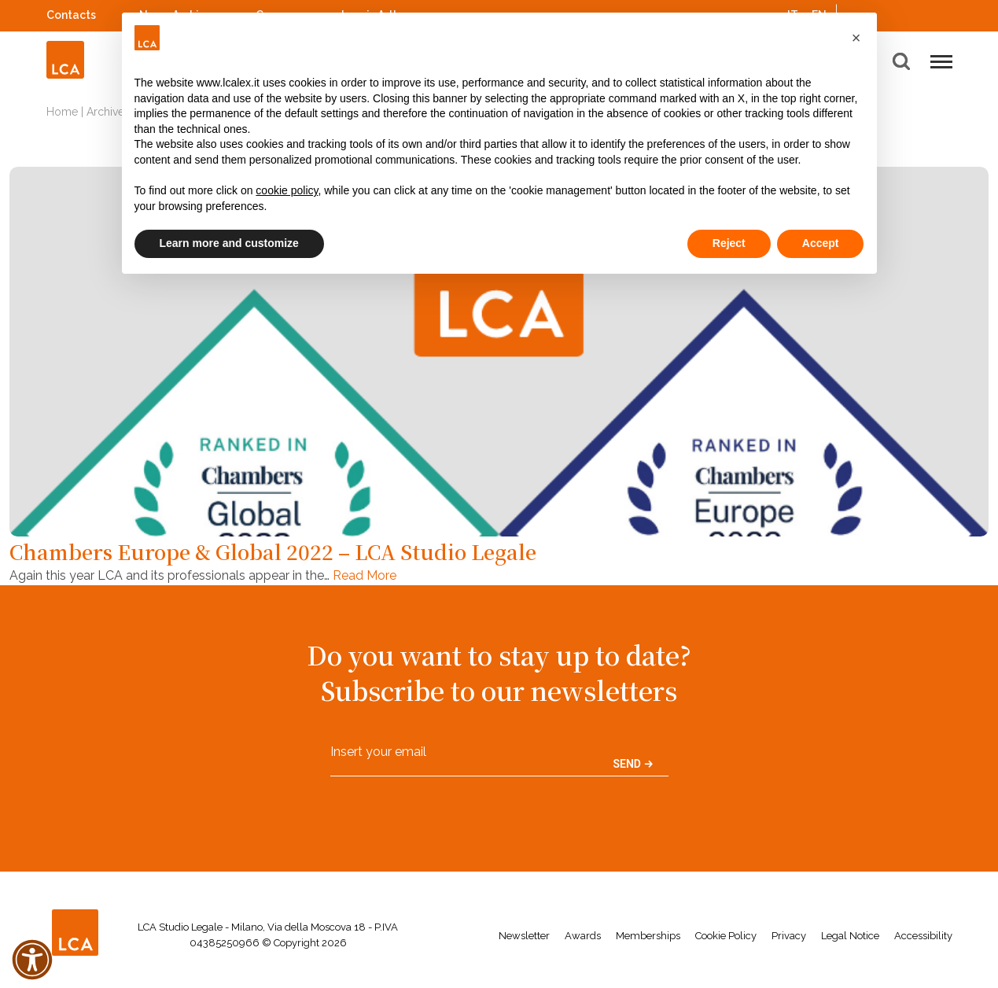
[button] (856, 37)
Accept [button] (820, 243)
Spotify (903, 13)
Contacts (71, 14)
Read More (364, 575)
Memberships (648, 936)
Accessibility (923, 936)
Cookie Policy (726, 936)
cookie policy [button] (287, 190)
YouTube (923, 14)
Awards (583, 936)
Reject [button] (729, 243)
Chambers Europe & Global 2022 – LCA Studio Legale (272, 551)
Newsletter (524, 936)
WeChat (944, 13)
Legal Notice (850, 936)
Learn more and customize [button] (229, 243)
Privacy (789, 936)
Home (62, 111)
